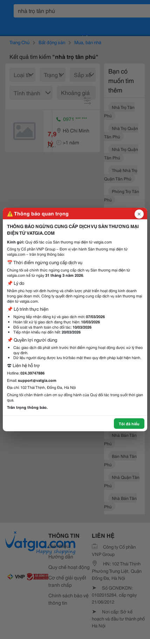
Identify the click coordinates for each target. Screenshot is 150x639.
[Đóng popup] (139, 214)
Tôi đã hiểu (129, 423)
